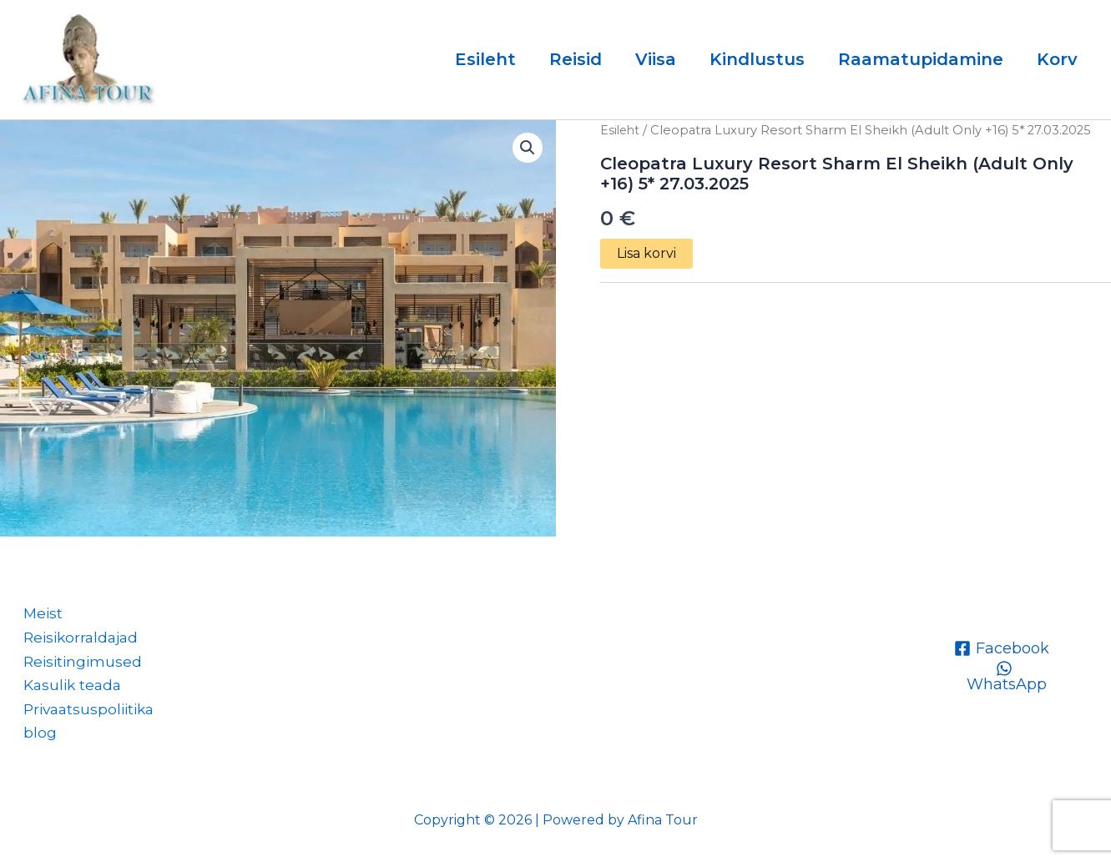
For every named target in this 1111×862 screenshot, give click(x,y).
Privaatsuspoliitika (86, 707)
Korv (1057, 59)
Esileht (485, 59)
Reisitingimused (78, 657)
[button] (528, 149)
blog (33, 732)
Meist (37, 608)
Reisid (575, 59)
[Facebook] (1001, 642)
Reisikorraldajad (77, 633)
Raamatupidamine (920, 59)
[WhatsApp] (1003, 671)
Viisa (655, 59)
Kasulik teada (68, 682)
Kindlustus (757, 59)
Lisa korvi (646, 253)
